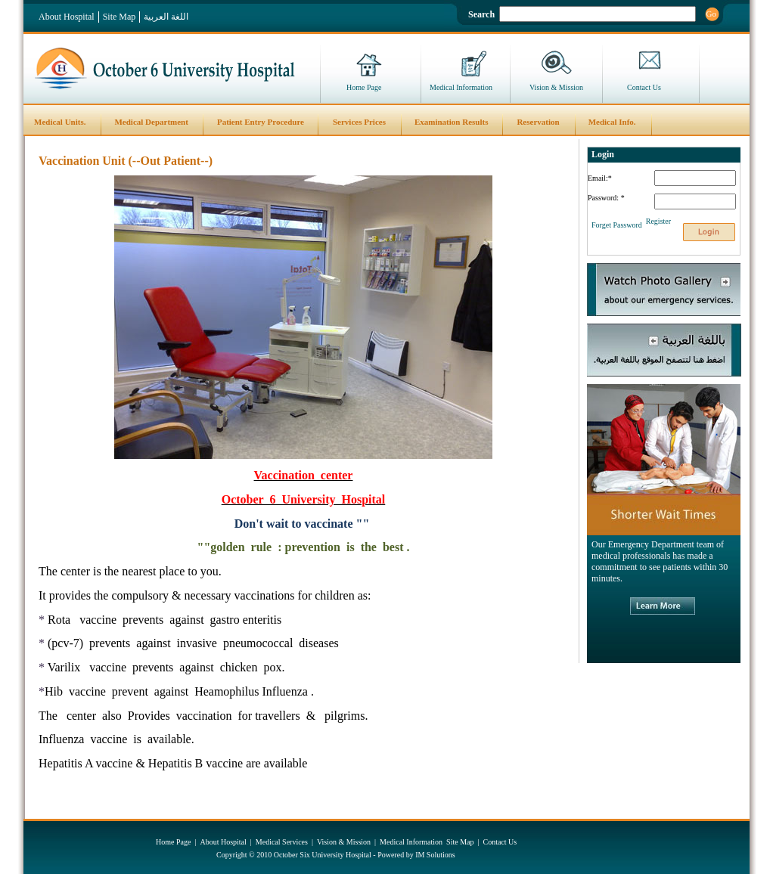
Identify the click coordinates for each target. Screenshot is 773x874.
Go (711, 13)
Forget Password (616, 225)
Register (658, 221)
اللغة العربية (166, 16)
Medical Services (282, 842)
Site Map (119, 16)
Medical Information (461, 87)
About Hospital (67, 16)
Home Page (363, 87)
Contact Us (644, 87)
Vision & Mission (556, 87)
